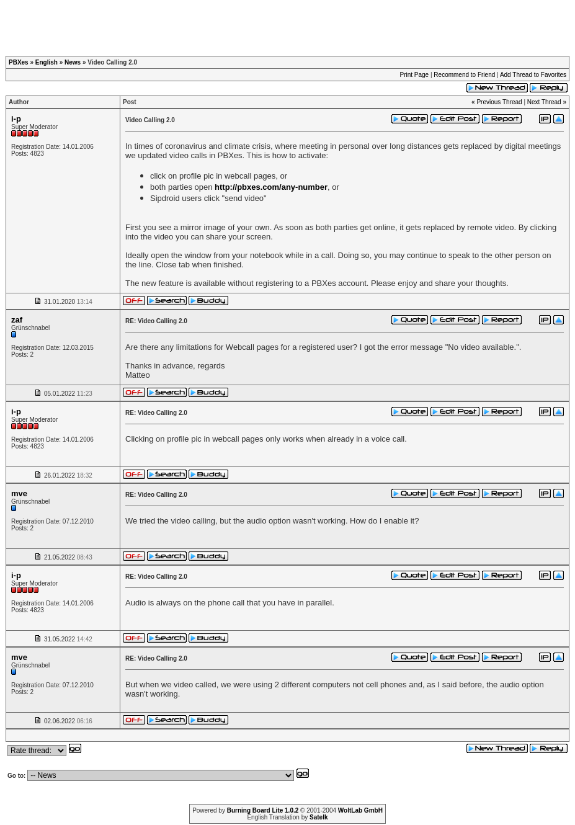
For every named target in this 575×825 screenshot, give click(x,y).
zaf (16, 319)
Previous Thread (499, 102)
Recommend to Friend (464, 74)
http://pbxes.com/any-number (271, 187)
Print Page (414, 74)
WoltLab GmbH (360, 810)
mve (19, 493)
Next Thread (544, 102)
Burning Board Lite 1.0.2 (263, 810)
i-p (16, 118)
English (46, 62)
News (73, 62)
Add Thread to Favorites (533, 74)
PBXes (19, 62)
